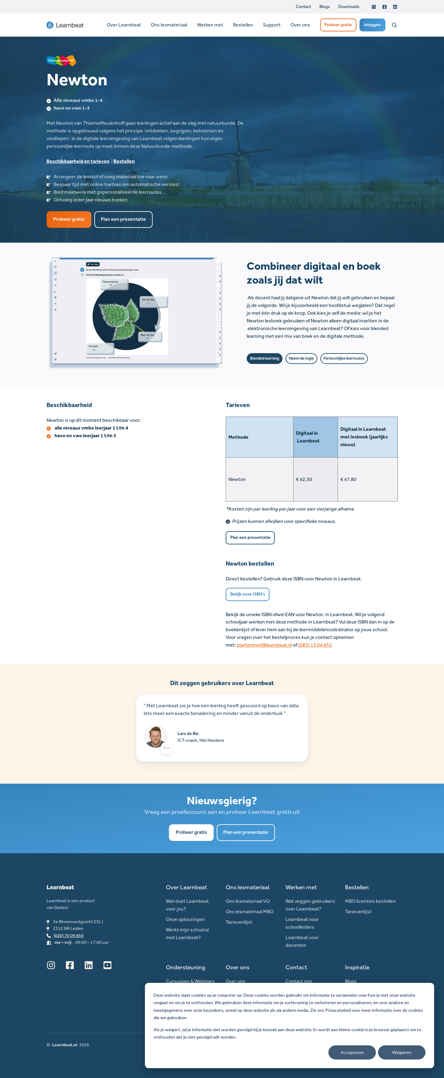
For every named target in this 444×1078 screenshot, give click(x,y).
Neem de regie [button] (301, 358)
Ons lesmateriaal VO (248, 901)
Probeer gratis (338, 24)
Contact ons (299, 981)
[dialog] (289, 1025)
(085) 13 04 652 (315, 645)
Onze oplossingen (185, 919)
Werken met (210, 25)
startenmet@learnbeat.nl (264, 645)
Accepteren (352, 1052)
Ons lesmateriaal (169, 25)
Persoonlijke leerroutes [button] (343, 358)
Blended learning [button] (264, 358)
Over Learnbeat (124, 25)
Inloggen (372, 24)
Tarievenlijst (239, 922)
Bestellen (243, 25)
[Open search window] (394, 25)
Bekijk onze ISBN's (247, 594)
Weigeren (401, 1052)
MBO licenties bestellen (370, 901)
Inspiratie (357, 967)
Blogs (324, 6)
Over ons (300, 25)
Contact (303, 6)
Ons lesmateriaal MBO (249, 911)
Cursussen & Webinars (190, 981)
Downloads (349, 6)
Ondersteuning (185, 967)
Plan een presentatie (123, 219)
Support (272, 25)
